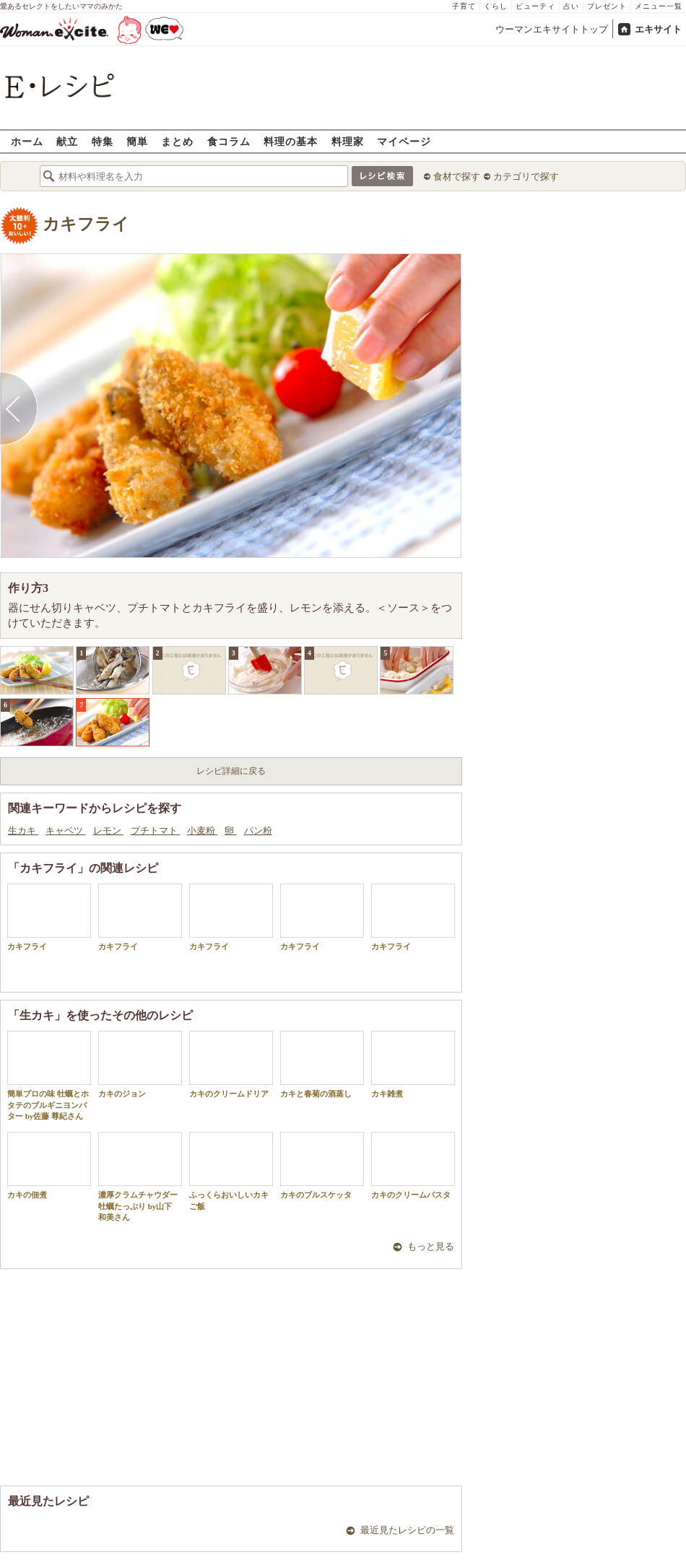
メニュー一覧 (658, 6)
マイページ (404, 141)
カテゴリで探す (526, 176)
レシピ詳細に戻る (231, 771)
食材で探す (456, 176)
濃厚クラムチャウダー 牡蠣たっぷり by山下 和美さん (140, 1176)
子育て (464, 6)
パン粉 (258, 830)
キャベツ (65, 830)
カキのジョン (140, 1064)
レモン (108, 830)
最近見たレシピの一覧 (407, 1530)
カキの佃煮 (49, 1165)
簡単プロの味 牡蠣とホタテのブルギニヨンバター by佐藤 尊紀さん (49, 1075)
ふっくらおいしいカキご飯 (231, 1171)
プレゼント (607, 6)
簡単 (137, 141)
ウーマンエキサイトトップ (551, 29)
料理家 (347, 141)
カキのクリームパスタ (413, 1165)
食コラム (229, 141)
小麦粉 (202, 830)
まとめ (177, 141)
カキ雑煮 (413, 1064)
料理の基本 (291, 141)
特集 (102, 141)
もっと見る (430, 1246)
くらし (496, 6)
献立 (67, 141)
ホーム (27, 141)
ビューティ (535, 6)
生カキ (23, 830)
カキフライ (86, 224)
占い (571, 6)
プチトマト (155, 830)
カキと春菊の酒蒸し (322, 1064)
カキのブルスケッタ (322, 1165)
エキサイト (658, 29)
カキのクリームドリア (231, 1064)
